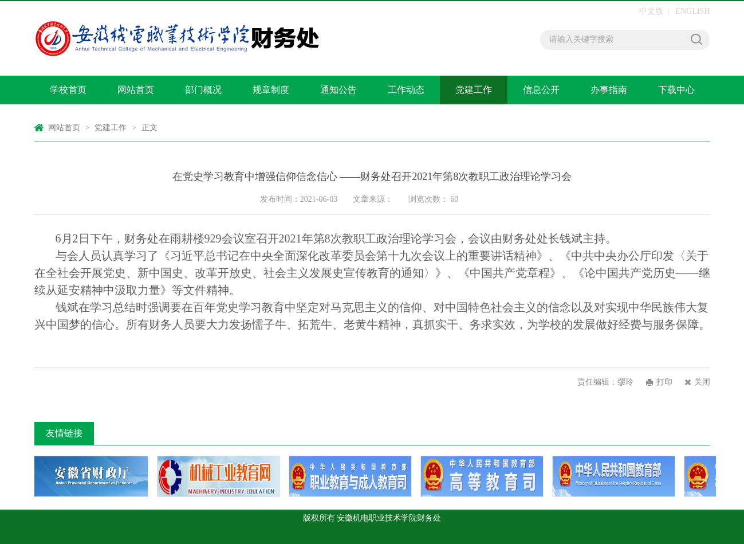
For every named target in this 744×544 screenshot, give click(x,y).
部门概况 (203, 90)
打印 (664, 382)
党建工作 (473, 90)
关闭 (702, 382)
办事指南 (609, 90)
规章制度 (271, 90)
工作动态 (406, 90)
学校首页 (68, 90)
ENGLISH (693, 11)
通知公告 (338, 90)
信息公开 (541, 90)
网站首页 (135, 90)
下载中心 (676, 90)
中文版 (651, 11)
